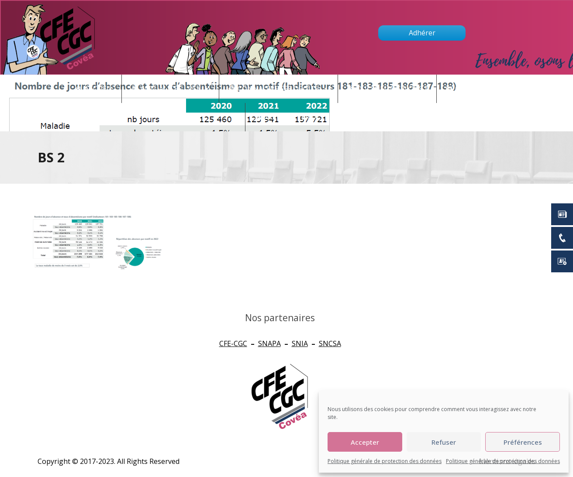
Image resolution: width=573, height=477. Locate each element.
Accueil (98, 88)
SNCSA (330, 343)
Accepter (365, 442)
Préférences (523, 442)
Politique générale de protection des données (385, 461)
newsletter (291, 117)
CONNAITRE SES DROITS (283, 88)
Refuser (443, 442)
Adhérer (422, 33)
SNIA (300, 343)
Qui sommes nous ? (392, 88)
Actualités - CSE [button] (175, 88)
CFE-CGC (233, 343)
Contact (476, 88)
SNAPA (269, 343)
